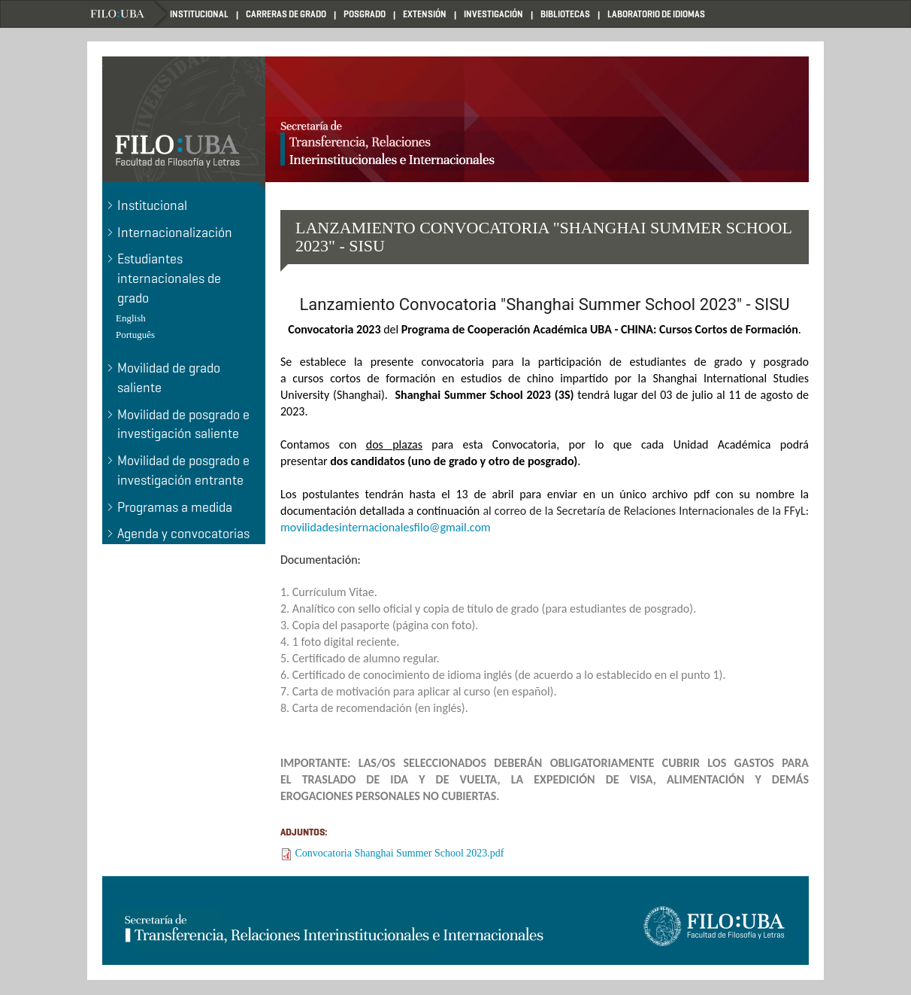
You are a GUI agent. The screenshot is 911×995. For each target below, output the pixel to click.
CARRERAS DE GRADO (286, 14)
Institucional (152, 205)
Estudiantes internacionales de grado (169, 278)
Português (135, 334)
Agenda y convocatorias (183, 533)
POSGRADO (365, 14)
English (131, 318)
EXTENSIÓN (424, 14)
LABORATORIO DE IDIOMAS (656, 14)
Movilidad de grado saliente (168, 378)
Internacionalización (174, 232)
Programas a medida (174, 507)
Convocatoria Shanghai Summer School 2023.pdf (399, 853)
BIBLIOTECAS (565, 14)
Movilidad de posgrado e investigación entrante (183, 470)
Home (128, 14)
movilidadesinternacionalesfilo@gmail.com (385, 527)
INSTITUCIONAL (199, 14)
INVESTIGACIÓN (493, 14)
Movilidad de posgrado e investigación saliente (183, 424)
